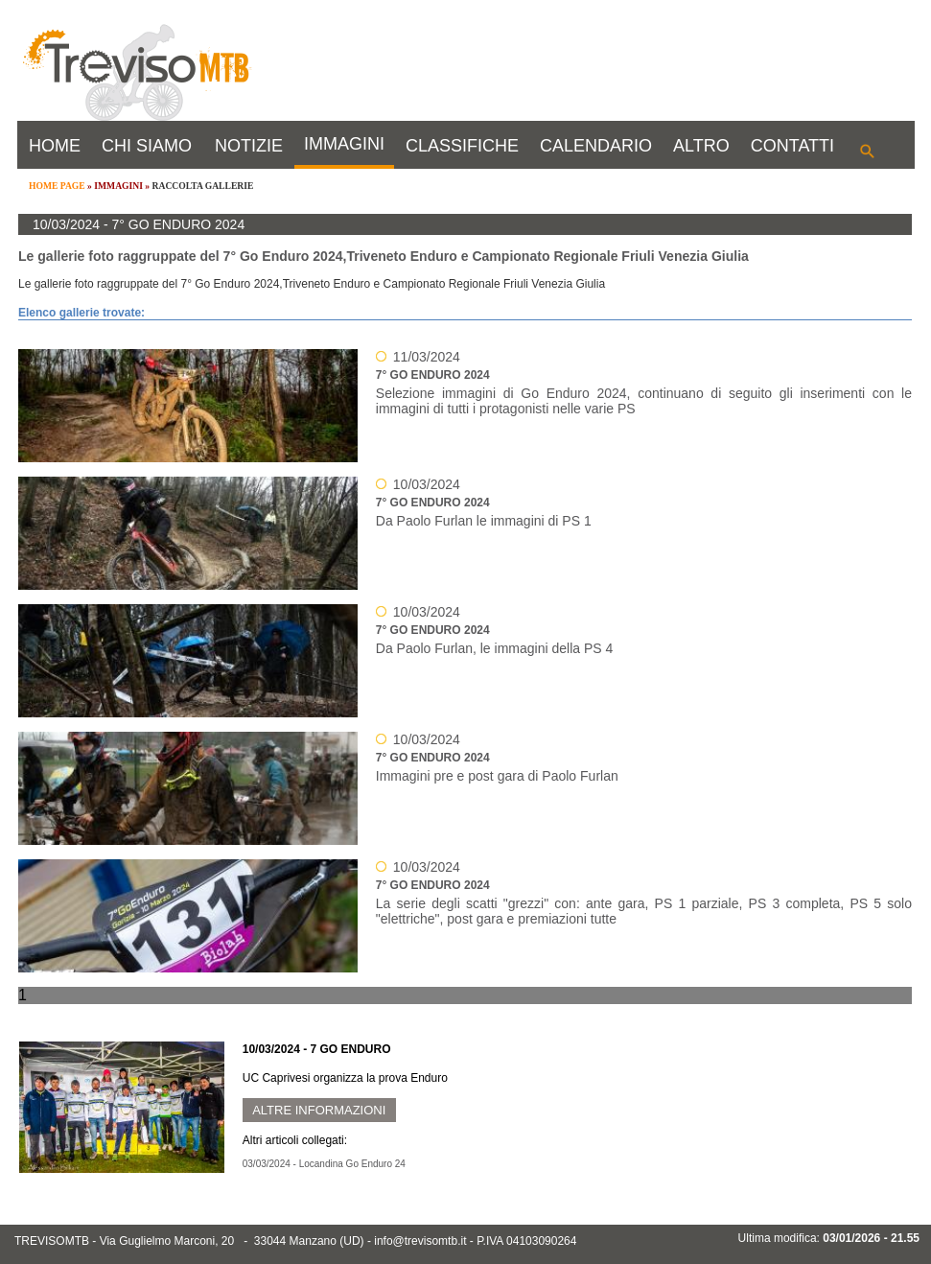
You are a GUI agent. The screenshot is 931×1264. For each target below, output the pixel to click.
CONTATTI (792, 145)
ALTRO (701, 145)
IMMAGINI (344, 143)
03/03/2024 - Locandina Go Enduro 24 (324, 1164)
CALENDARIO (596, 145)
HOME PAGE (57, 185)
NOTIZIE (249, 145)
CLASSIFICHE (462, 145)
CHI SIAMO (147, 145)
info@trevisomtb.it (420, 1241)
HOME (55, 145)
